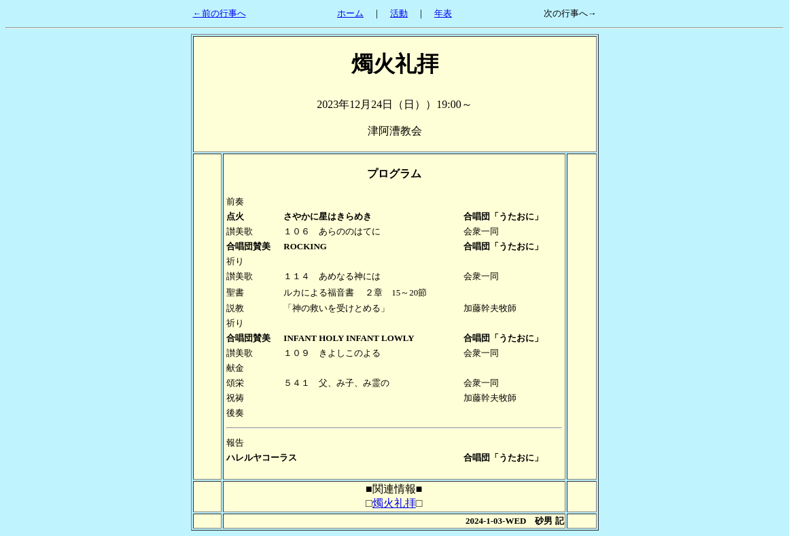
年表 (443, 13)
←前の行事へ (219, 13)
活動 (399, 13)
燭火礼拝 (394, 503)
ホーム (350, 13)
